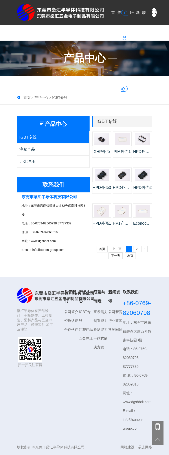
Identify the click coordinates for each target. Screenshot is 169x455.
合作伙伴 (71, 329)
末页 (130, 255)
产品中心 (41, 97)
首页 (27, 97)
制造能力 (101, 321)
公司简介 (71, 312)
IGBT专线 (59, 97)
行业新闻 (115, 321)
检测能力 (101, 329)
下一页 (115, 255)
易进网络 (145, 447)
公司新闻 (115, 312)
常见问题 (115, 329)
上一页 (116, 249)
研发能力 (101, 312)
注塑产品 (27, 149)
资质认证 (71, 321)
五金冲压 (27, 161)
